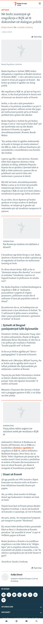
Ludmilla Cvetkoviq (25, 27)
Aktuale (5, 10)
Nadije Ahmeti (7, 27)
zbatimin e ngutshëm (22, 448)
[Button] (36, 37)
